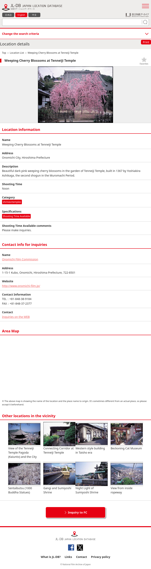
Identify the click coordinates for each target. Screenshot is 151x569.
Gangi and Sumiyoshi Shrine (59, 478)
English (21, 14)
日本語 (8, 14)
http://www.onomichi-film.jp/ (21, 286)
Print (146, 42)
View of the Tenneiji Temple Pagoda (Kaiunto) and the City (24, 440)
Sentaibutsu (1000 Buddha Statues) (24, 478)
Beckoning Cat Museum (127, 436)
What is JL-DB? (51, 557)
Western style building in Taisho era (92, 438)
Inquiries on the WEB (16, 317)
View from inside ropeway (127, 478)
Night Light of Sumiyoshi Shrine (92, 478)
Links (68, 557)
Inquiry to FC (77, 512)
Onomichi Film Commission (20, 259)
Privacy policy (100, 557)
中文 (34, 14)
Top (4, 52)
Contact (81, 557)
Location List (17, 52)
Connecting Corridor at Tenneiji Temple (59, 438)
